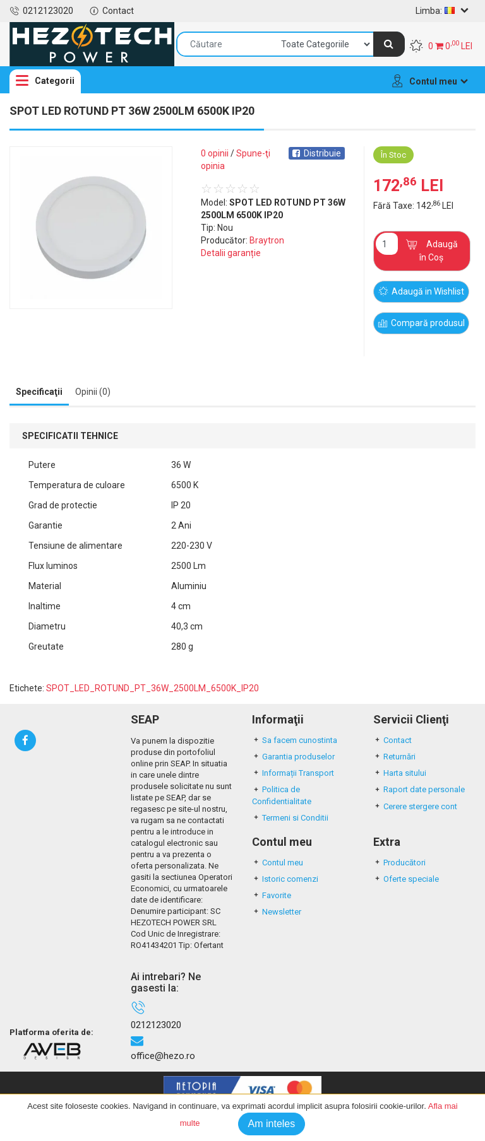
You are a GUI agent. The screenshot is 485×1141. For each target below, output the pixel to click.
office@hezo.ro (163, 1056)
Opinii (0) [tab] (93, 392)
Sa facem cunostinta (294, 740)
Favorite (271, 895)
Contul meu (277, 862)
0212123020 (41, 11)
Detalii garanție (231, 253)
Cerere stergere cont (415, 806)
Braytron (266, 240)
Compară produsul (421, 323)
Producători (399, 862)
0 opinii (215, 153)
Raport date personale (419, 789)
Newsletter (276, 911)
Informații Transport (293, 773)
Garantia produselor (293, 756)
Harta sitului (399, 773)
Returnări (394, 756)
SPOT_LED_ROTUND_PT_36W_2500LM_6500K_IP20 (152, 688)
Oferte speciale (406, 879)
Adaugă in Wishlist (422, 292)
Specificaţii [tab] (39, 392)
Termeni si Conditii (290, 817)
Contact (111, 11)
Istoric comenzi (285, 879)
